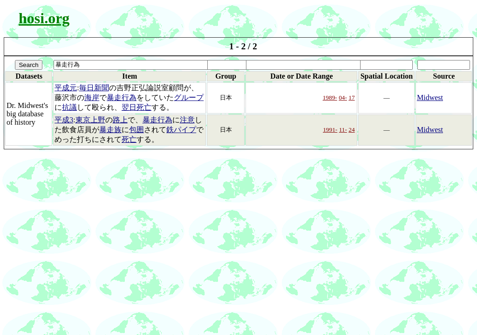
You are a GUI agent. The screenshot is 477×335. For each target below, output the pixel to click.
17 (351, 97)
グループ (189, 97)
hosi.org (44, 18)
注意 (187, 120)
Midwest (430, 97)
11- (343, 129)
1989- (330, 97)
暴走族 (110, 130)
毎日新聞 (94, 88)
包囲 (136, 130)
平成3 (64, 120)
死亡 (129, 139)
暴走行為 (121, 97)
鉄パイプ (181, 130)
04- (343, 97)
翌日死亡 (136, 107)
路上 (120, 120)
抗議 (69, 107)
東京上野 (90, 120)
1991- (330, 129)
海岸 (91, 97)
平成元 (66, 88)
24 (351, 129)
